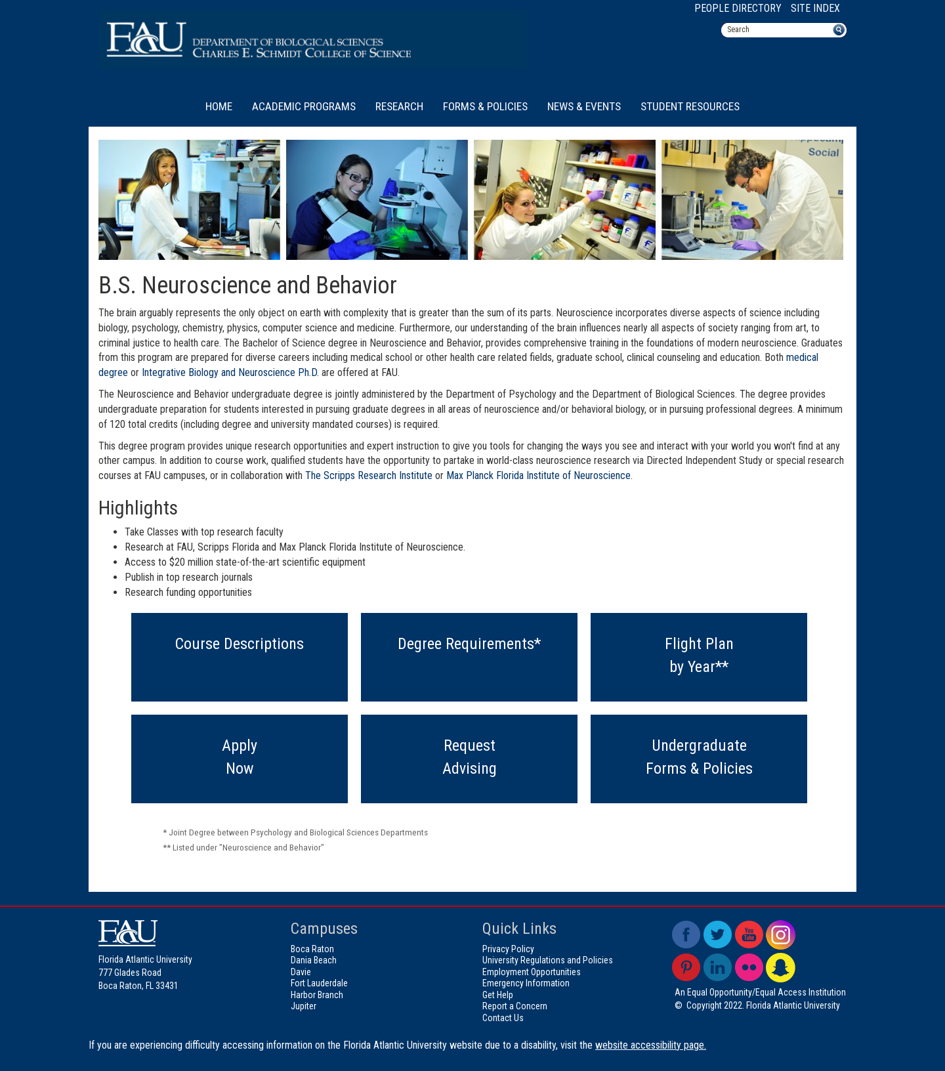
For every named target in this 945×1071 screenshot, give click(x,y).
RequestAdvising (469, 756)
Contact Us (503, 1018)
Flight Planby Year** (699, 655)
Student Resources (690, 106)
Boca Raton (312, 949)
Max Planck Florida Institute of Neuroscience (538, 475)
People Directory (738, 8)
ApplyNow (239, 756)
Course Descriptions (239, 644)
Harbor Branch (317, 995)
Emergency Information (526, 983)
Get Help (497, 995)
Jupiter (303, 1006)
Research (399, 106)
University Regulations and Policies (547, 960)
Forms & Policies (485, 106)
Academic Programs (304, 106)
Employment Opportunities (531, 972)
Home (218, 106)
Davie (301, 972)
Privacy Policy (508, 949)
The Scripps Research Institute (368, 475)
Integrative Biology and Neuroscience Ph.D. (230, 372)
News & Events (584, 106)
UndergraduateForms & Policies (699, 756)
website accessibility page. (650, 1045)
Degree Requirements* (469, 644)
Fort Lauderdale (319, 983)
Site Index (815, 8)
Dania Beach (314, 960)
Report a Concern (514, 1006)
